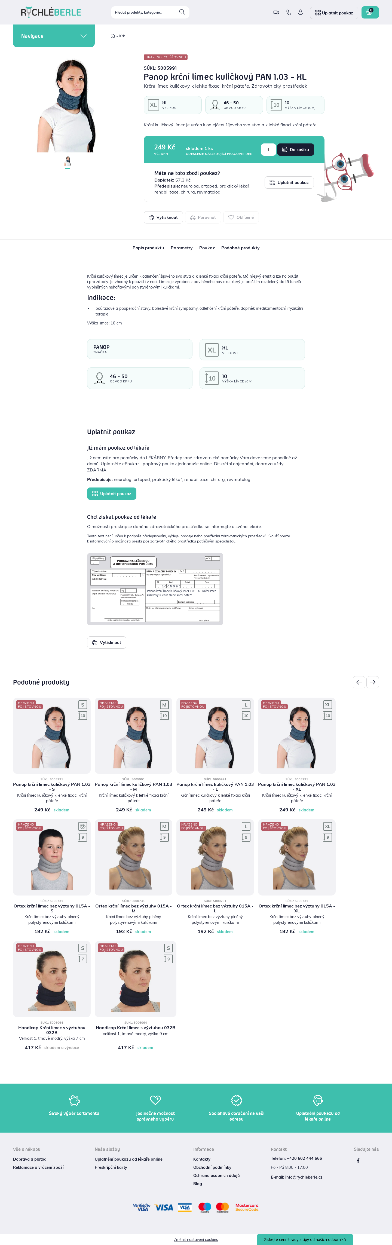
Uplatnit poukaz (289, 182)
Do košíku (295, 149)
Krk (122, 35)
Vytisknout (163, 217)
